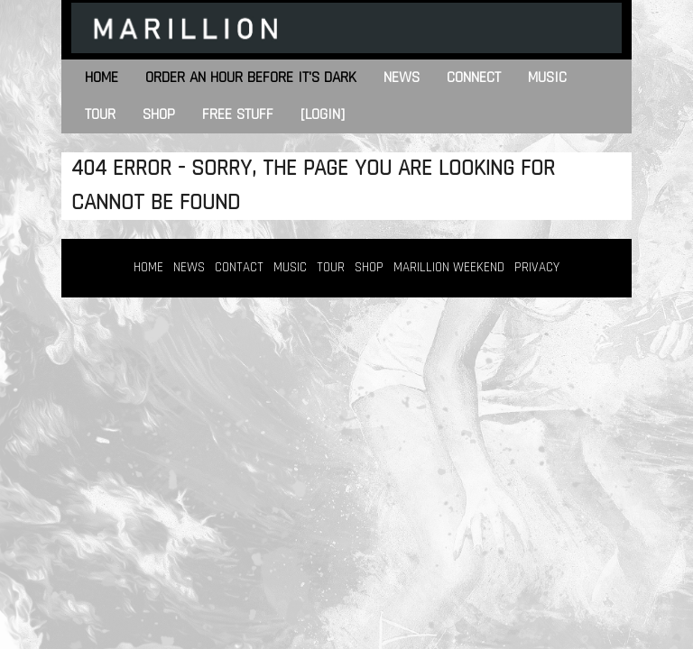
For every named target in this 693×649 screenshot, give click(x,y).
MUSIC (290, 267)
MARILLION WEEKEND (448, 267)
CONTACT (239, 267)
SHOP (369, 267)
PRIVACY (536, 267)
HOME (148, 267)
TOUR (331, 267)
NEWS (189, 267)
